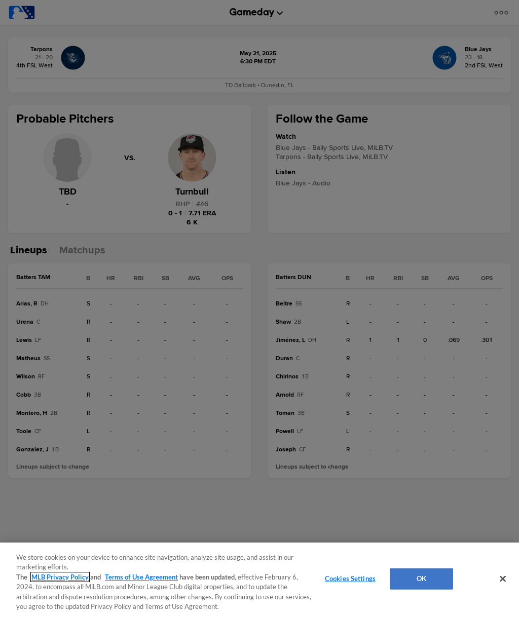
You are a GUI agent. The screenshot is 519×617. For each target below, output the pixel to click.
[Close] (503, 579)
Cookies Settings (350, 578)
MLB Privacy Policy (60, 577)
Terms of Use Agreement (141, 577)
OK (421, 578)
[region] (259, 580)
